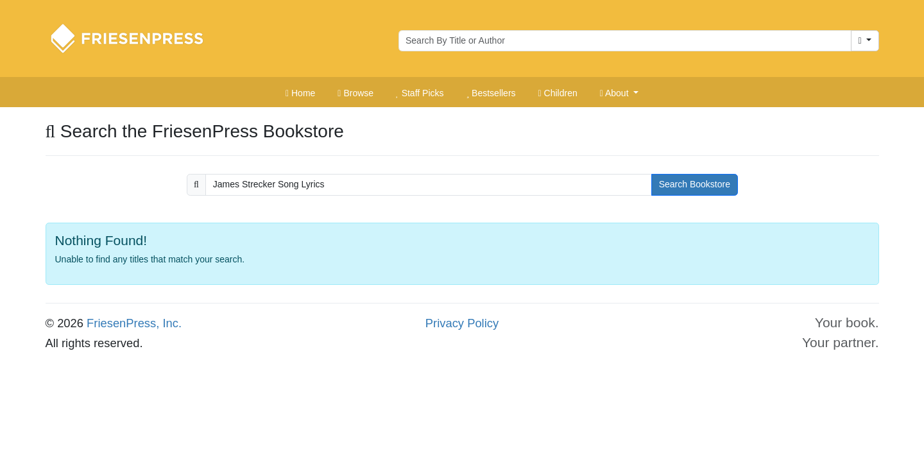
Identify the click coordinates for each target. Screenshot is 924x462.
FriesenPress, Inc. (134, 323)
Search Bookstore (694, 184)
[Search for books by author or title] (624, 41)
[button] (619, 93)
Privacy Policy (462, 323)
